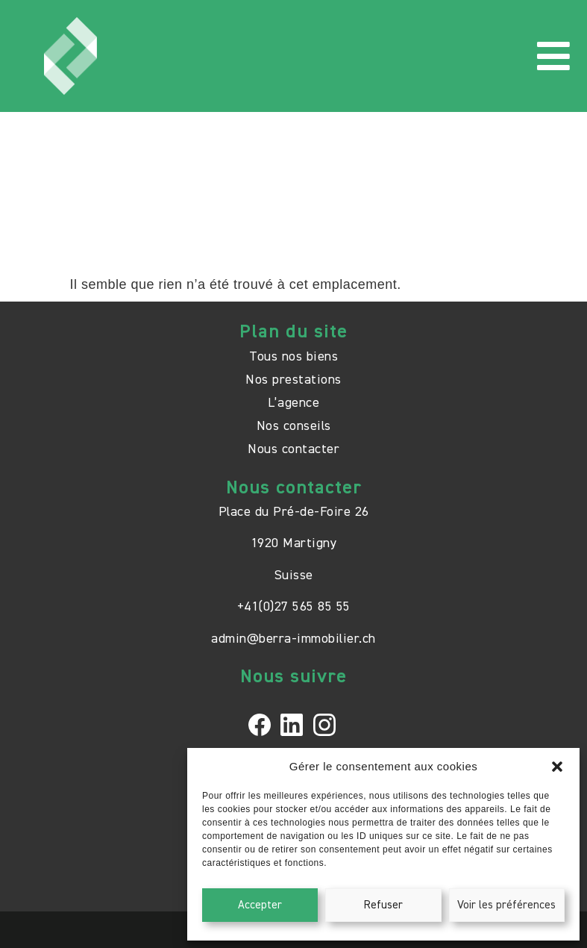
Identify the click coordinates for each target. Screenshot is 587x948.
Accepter (260, 905)
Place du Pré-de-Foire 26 (294, 512)
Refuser (383, 905)
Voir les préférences (506, 905)
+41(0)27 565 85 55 (294, 607)
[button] (557, 766)
